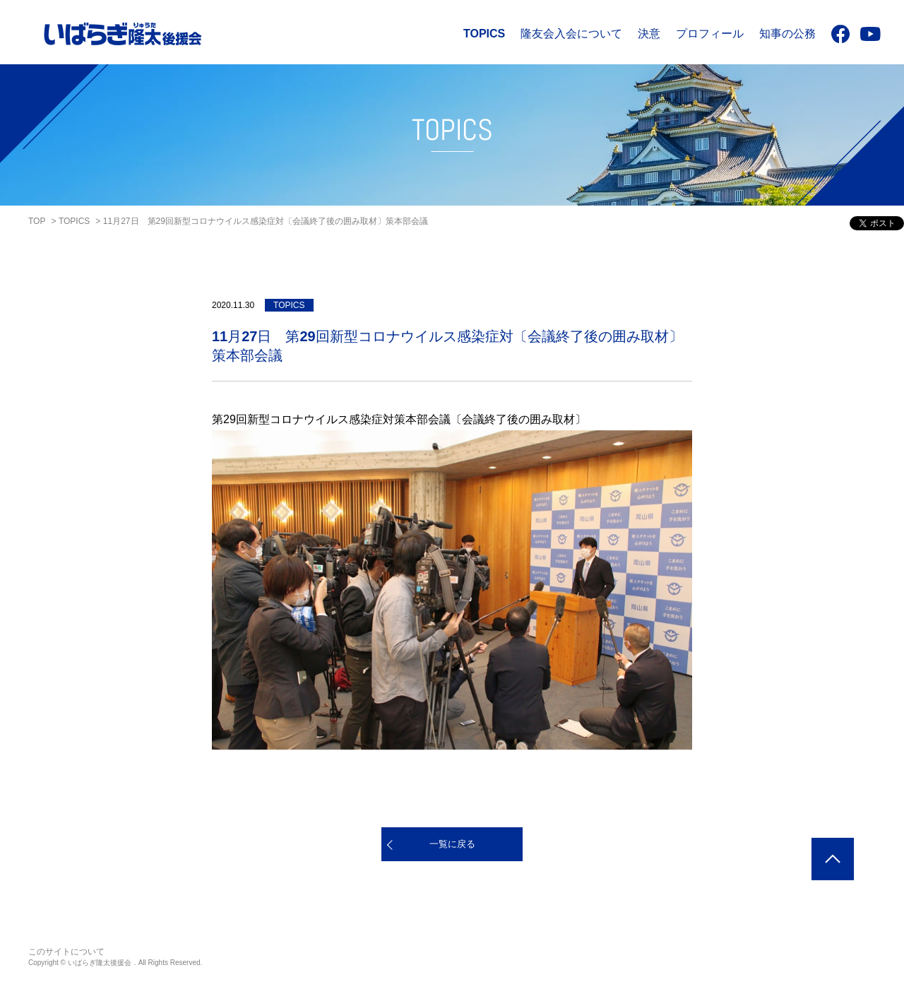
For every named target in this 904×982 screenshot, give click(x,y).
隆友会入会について (571, 34)
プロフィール (710, 34)
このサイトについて (66, 952)
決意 (649, 34)
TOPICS (484, 34)
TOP (36, 221)
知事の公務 (787, 34)
